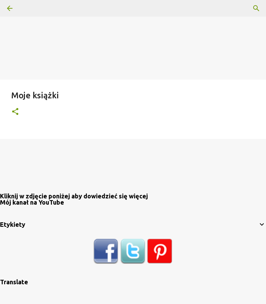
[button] (15, 112)
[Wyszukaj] (29, 8)
